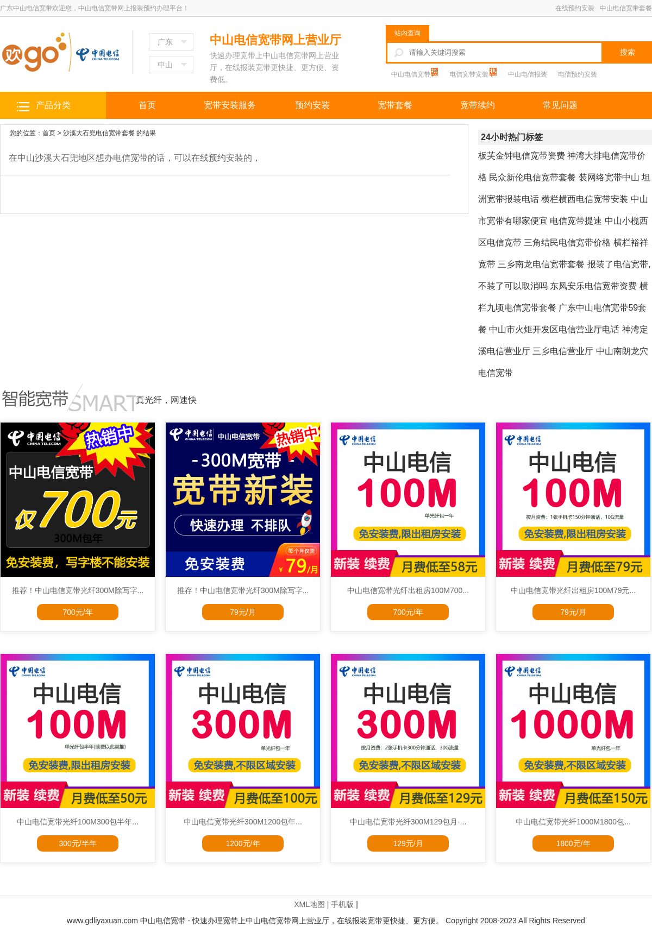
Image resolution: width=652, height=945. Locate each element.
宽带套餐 (395, 105)
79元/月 (242, 612)
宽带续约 (477, 105)
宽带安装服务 (230, 105)
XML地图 (309, 904)
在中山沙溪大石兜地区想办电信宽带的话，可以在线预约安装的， (135, 157)
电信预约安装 (577, 74)
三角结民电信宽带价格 (567, 242)
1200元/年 (242, 843)
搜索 (627, 52)
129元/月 (408, 843)
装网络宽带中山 (609, 177)
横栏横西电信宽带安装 (584, 199)
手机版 (342, 904)
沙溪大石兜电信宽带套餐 (99, 133)
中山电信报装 (527, 74)
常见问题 (560, 105)
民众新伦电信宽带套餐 (532, 177)
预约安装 (312, 105)
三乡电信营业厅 (562, 351)
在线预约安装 (574, 8)
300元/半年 (77, 843)
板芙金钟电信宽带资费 (521, 155)
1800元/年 (573, 843)
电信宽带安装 (469, 74)
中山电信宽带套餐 (626, 8)
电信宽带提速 (576, 220)
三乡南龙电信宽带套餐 (541, 264)
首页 (147, 105)
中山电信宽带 (411, 74)
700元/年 (77, 612)
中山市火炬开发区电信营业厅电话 (554, 329)
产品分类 (53, 105)
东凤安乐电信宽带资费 (593, 286)
